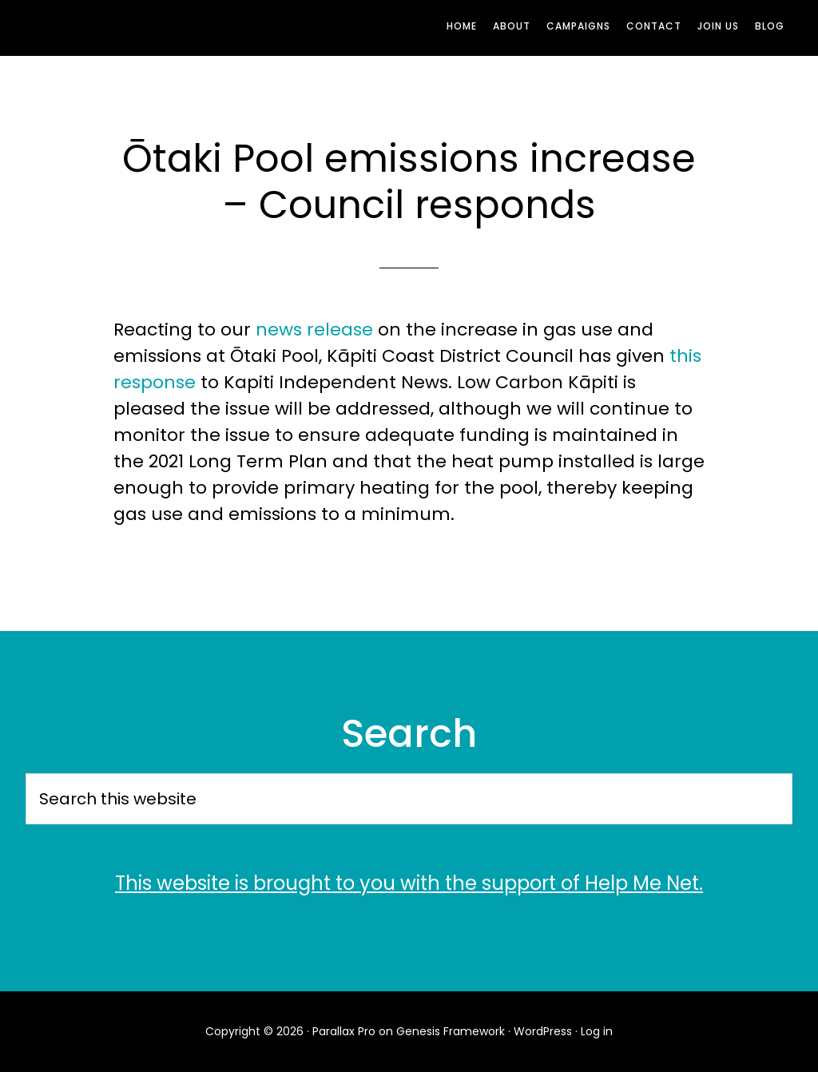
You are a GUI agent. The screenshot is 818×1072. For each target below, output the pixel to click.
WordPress (543, 1031)
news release (314, 329)
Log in (597, 1031)
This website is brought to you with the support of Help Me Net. (409, 883)
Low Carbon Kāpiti (169, 28)
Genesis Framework (450, 1031)
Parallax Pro (343, 1031)
